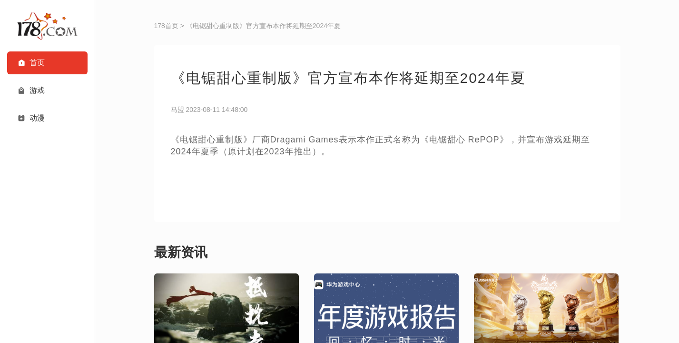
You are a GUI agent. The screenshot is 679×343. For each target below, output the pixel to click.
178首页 (166, 26)
